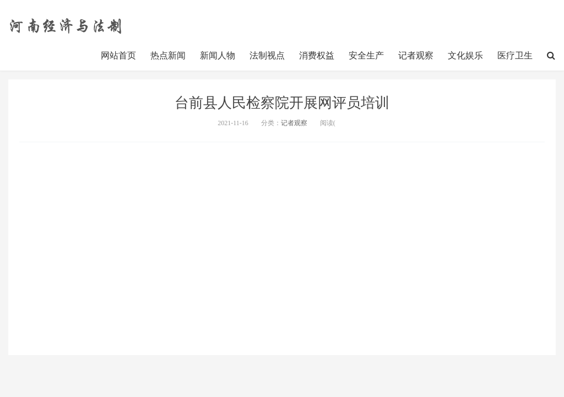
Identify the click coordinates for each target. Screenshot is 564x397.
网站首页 (118, 55)
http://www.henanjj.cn (67, 24)
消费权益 (316, 55)
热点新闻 (168, 55)
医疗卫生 (515, 55)
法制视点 (267, 55)
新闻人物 (217, 55)
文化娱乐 (465, 55)
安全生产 (366, 55)
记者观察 (415, 55)
